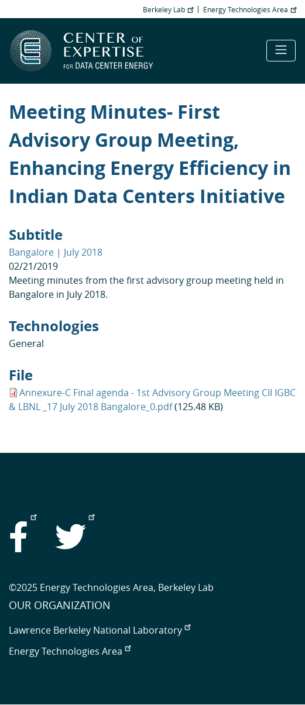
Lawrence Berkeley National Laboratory (99, 630)
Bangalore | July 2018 (55, 252)
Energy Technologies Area (249, 9)
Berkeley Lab (168, 9)
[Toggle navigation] (281, 50)
